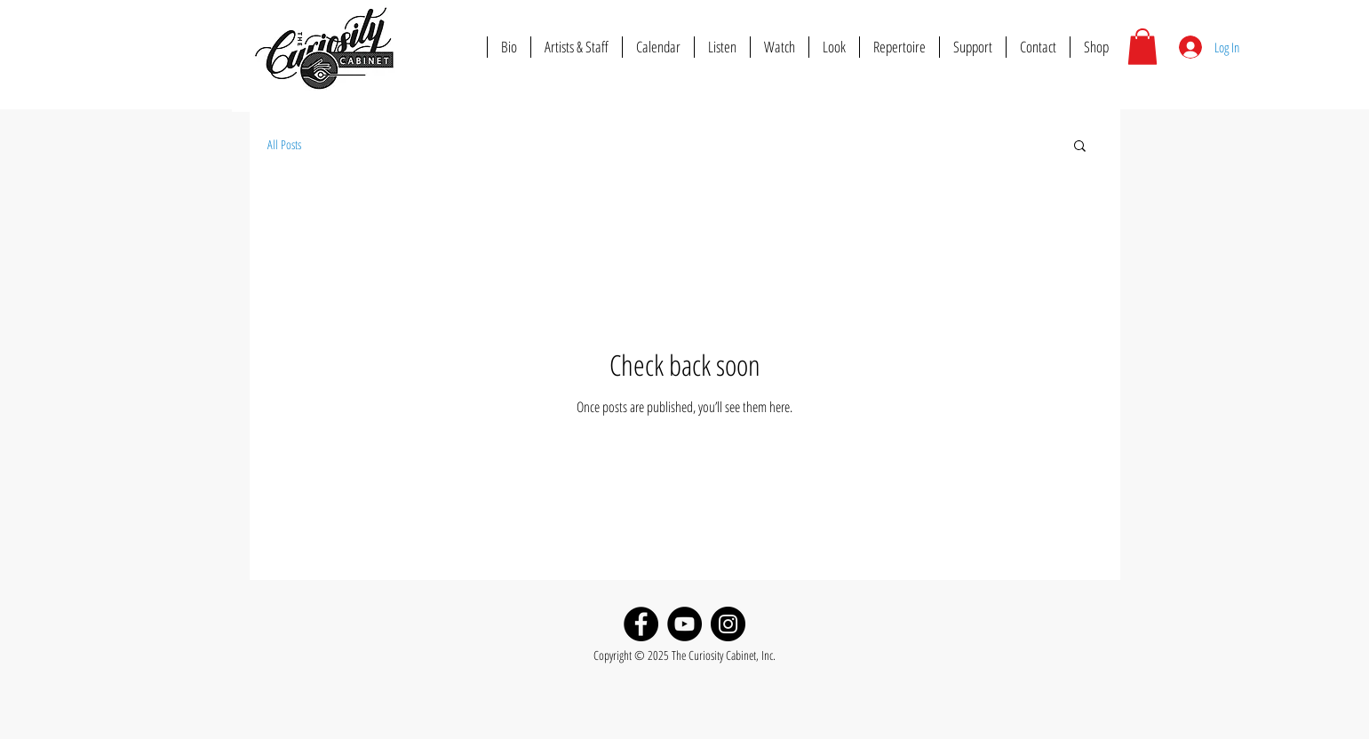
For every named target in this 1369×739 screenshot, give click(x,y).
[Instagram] (728, 624)
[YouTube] (684, 624)
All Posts (284, 144)
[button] (1142, 46)
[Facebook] (641, 624)
